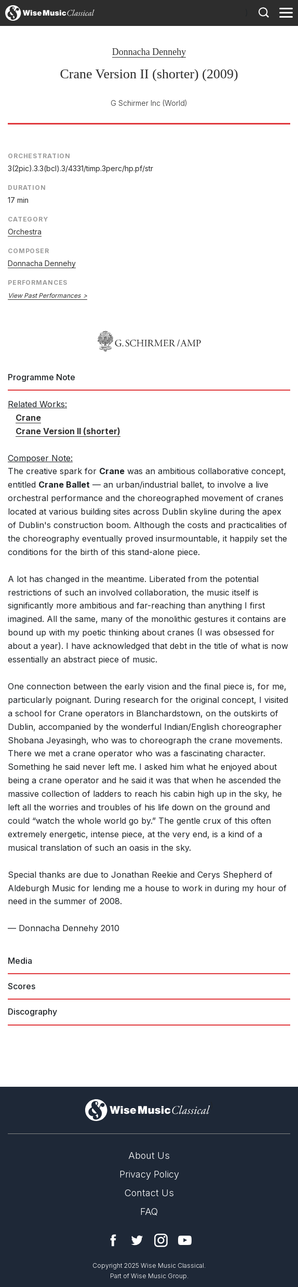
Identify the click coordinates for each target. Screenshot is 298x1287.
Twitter (137, 1240)
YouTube (185, 1240)
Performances (37, 282)
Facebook (113, 1240)
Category (28, 219)
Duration (27, 187)
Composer (28, 251)
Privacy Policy (149, 1174)
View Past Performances (44, 295)
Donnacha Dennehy (149, 52)
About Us (149, 1155)
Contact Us (149, 1192)
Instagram (161, 1240)
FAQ (149, 1211)
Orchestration (39, 156)
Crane (28, 417)
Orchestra (25, 231)
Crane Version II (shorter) (68, 431)
